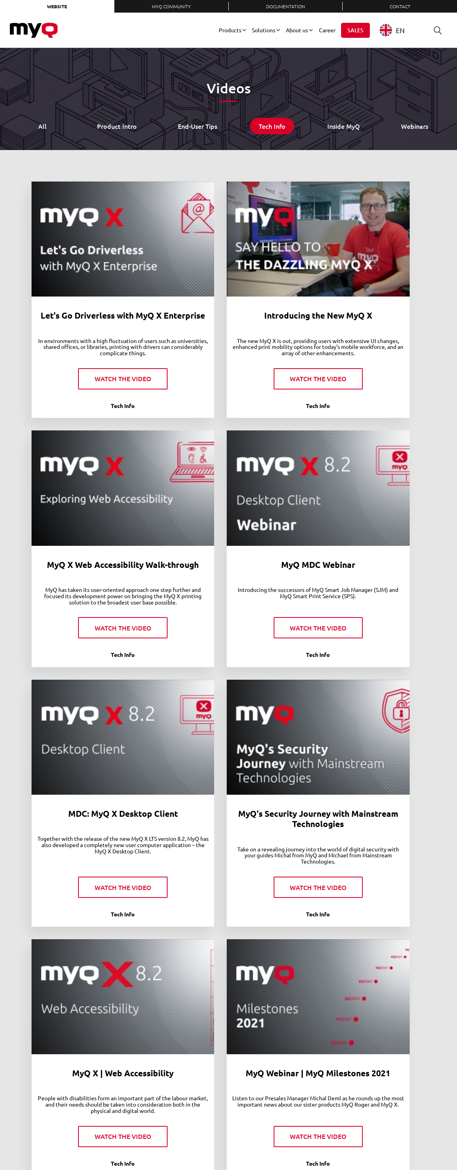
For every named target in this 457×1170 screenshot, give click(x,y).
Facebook (326, 1146)
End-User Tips (197, 126)
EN (392, 30)
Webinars (414, 126)
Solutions (263, 29)
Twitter (313, 1146)
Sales (355, 30)
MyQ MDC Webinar (93, 511)
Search (435, 30)
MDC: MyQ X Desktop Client (228, 511)
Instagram (352, 1146)
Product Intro (117, 126)
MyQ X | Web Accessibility (93, 739)
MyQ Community (171, 6)
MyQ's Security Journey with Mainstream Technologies (364, 516)
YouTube (339, 1146)
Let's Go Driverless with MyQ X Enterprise (93, 283)
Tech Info (272, 126)
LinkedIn (300, 1146)
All (42, 126)
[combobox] (398, 30)
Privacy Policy (220, 1146)
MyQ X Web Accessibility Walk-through (364, 283)
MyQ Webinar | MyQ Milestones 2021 (228, 744)
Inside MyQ (343, 126)
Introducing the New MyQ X (228, 278)
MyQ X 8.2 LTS (93, 967)
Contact (400, 6)
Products (230, 29)
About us (297, 29)
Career (327, 29)
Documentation (285, 6)
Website (57, 6)
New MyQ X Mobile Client (364, 739)
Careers (171, 1146)
